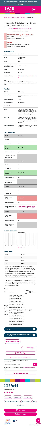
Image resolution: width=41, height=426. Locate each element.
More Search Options (20, 373)
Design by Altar (20, 405)
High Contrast (20, 410)
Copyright (8, 329)
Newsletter (8, 397)
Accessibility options (35, 425)
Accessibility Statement (12, 401)
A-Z (34, 401)
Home (5, 17)
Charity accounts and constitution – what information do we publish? (19, 335)
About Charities (11, 17)
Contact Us (17, 397)
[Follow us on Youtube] (12, 392)
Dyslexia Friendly (20, 414)
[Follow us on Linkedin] (4, 392)
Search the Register (20, 17)
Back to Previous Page (12, 341)
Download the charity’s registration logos (20, 357)
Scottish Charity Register (31, 348)
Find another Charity (9, 362)
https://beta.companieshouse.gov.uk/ (27, 76)
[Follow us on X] (7, 392)
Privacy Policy (26, 401)
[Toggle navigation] (34, 9)
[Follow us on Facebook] (9, 392)
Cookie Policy (28, 397)
